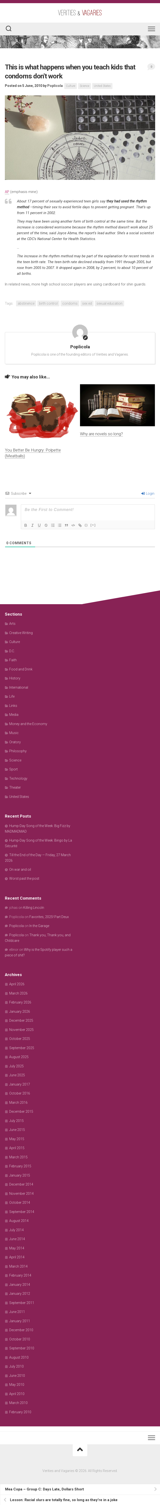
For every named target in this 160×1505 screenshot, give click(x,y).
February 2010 (20, 1412)
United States (102, 86)
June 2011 (17, 1312)
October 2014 (19, 1202)
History (14, 678)
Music (14, 733)
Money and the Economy (28, 724)
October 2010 (19, 1339)
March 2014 (18, 1266)
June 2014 (17, 1239)
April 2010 (16, 1394)
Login (147, 493)
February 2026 (20, 1002)
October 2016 (19, 1093)
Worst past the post (24, 878)
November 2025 (21, 1030)
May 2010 (16, 1385)
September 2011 (21, 1303)
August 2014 (19, 1221)
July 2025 (16, 1066)
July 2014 (16, 1230)
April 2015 (16, 1148)
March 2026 (18, 993)
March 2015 (18, 1157)
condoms (70, 303)
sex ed (87, 303)
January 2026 (19, 1011)
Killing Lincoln (33, 908)
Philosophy (18, 751)
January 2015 (19, 1175)
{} (86, 525)
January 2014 (19, 1285)
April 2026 (16, 984)
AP (7, 192)
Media (13, 715)
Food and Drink (20, 669)
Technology (18, 778)
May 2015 (16, 1139)
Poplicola (55, 86)
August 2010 (19, 1357)
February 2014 (20, 1275)
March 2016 (18, 1102)
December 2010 (21, 1330)
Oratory (15, 742)
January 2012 (19, 1294)
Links (13, 706)
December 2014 (21, 1184)
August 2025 (19, 1057)
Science (84, 86)
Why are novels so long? (101, 433)
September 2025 (21, 1048)
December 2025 (21, 1020)
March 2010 (18, 1403)
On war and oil (20, 869)
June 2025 (17, 1075)
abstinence (26, 303)
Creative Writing (21, 633)
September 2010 (21, 1348)
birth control (48, 303)
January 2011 (19, 1321)
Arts (12, 624)
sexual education (109, 303)
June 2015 (17, 1130)
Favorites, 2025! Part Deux (49, 917)
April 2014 (16, 1257)
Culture (70, 86)
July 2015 (16, 1121)
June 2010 (17, 1376)
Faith (13, 660)
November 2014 (21, 1194)
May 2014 (16, 1248)
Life (12, 696)
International (18, 687)
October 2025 (19, 1039)
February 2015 (20, 1166)
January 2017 (19, 1084)
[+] (93, 525)
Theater (15, 787)
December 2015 (21, 1111)
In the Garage (39, 926)
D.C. (12, 651)
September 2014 (21, 1212)
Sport (13, 769)
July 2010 (16, 1366)
